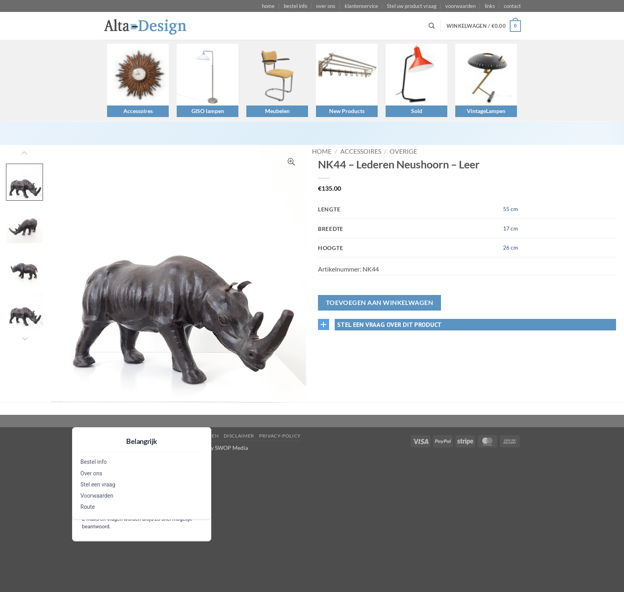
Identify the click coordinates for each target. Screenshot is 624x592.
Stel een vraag (97, 484)
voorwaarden (460, 6)
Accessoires (138, 110)
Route (87, 507)
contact (512, 6)
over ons (325, 6)
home (268, 6)
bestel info (295, 6)
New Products (347, 110)
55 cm (510, 208)
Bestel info (93, 462)
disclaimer (239, 436)
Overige (403, 151)
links (490, 6)
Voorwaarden (96, 495)
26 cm (510, 247)
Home (322, 151)
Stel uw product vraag (412, 6)
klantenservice (361, 6)
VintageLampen (486, 110)
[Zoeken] (432, 25)
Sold (416, 110)
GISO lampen (207, 110)
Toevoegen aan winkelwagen (379, 302)
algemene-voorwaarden (183, 436)
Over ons (91, 473)
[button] (484, 26)
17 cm (510, 228)
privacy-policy (280, 436)
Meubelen (277, 110)
